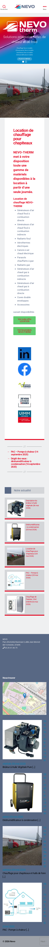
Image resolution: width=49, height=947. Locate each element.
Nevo (12, 941)
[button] (23, 62)
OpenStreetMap (31, 714)
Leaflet (25, 714)
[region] (24, 40)
